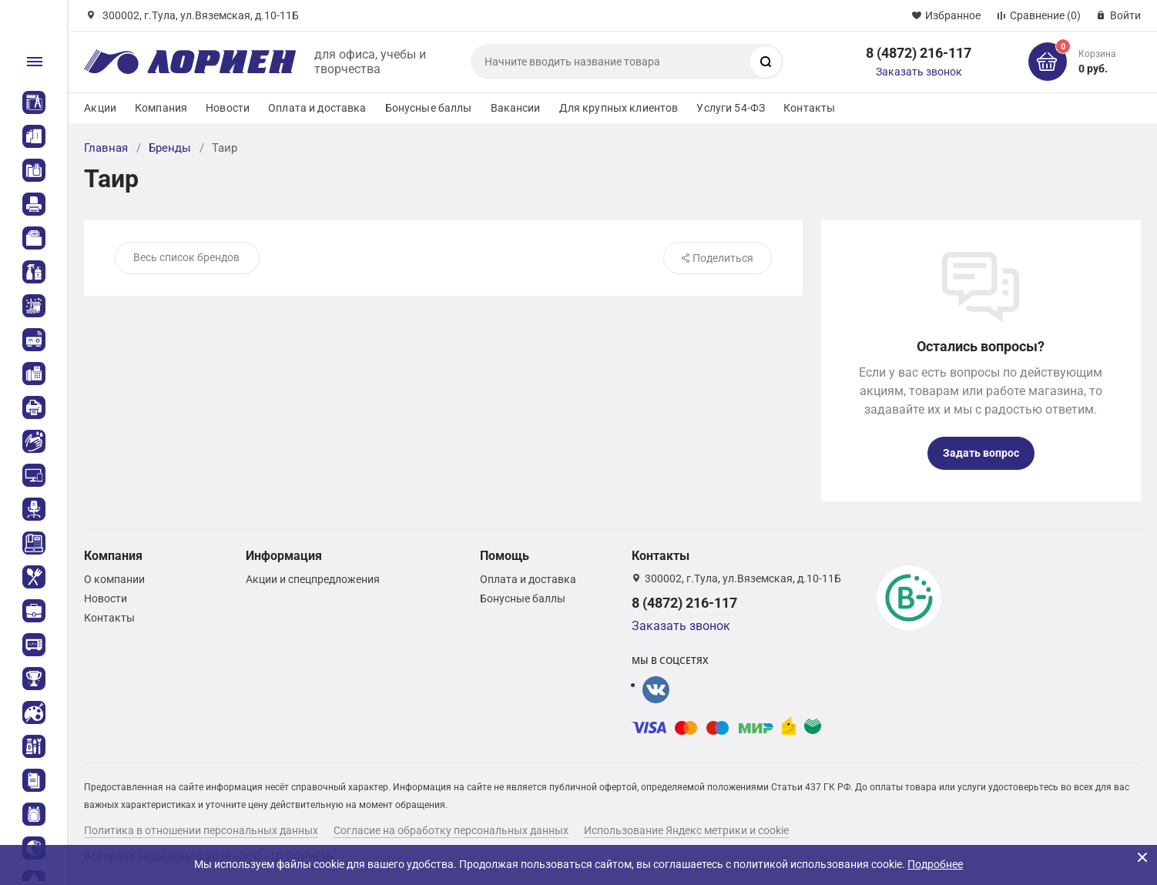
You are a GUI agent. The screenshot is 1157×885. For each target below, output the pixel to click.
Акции (100, 108)
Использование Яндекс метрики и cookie (686, 830)
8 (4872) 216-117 (918, 53)
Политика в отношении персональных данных (201, 830)
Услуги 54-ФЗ (730, 108)
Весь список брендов (186, 257)
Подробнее (935, 864)
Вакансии (516, 108)
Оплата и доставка (317, 108)
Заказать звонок (919, 71)
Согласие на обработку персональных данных (451, 830)
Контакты (809, 108)
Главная (106, 148)
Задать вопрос (981, 453)
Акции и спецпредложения (313, 579)
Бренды (170, 148)
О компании (114, 579)
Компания (161, 108)
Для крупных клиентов (619, 108)
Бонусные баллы (428, 108)
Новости (228, 108)
